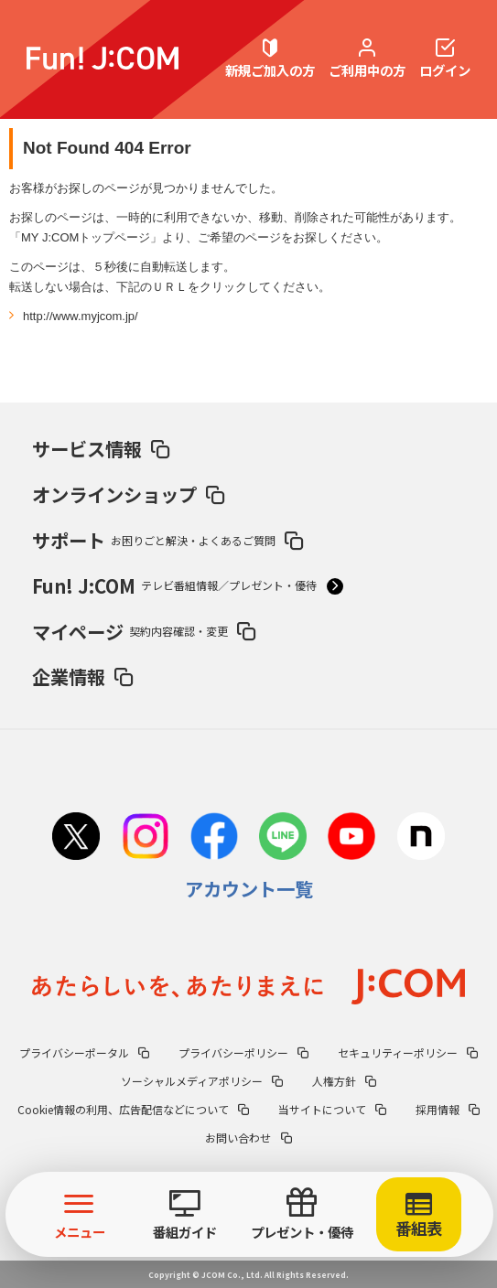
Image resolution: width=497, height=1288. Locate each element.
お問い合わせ (248, 1137)
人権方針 (344, 1081)
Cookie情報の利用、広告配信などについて (133, 1109)
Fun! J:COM (187, 585)
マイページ (143, 631)
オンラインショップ (128, 494)
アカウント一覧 (249, 888)
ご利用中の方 (367, 59)
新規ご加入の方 (270, 59)
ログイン (444, 59)
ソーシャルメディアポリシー (202, 1081)
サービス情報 (100, 448)
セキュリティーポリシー (408, 1052)
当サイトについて (332, 1109)
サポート (167, 539)
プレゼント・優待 (301, 1214)
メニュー (80, 1214)
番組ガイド (184, 1216)
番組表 (419, 1217)
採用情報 (448, 1109)
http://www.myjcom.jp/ (80, 316)
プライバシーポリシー (243, 1052)
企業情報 (82, 676)
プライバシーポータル (84, 1052)
